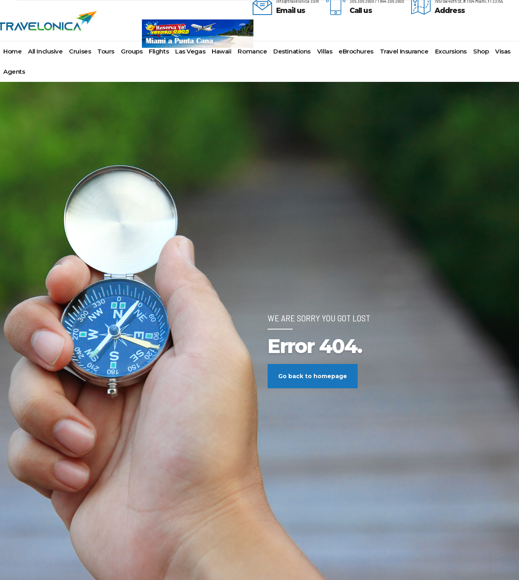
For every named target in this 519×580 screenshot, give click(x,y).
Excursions (451, 51)
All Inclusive (45, 51)
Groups (131, 51)
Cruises (80, 51)
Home (12, 51)
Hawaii (221, 51)
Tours (105, 51)
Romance (252, 51)
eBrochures (356, 51)
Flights (159, 51)
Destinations (292, 51)
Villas (324, 51)
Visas (502, 51)
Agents (14, 71)
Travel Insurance (404, 51)
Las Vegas (190, 51)
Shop (481, 51)
